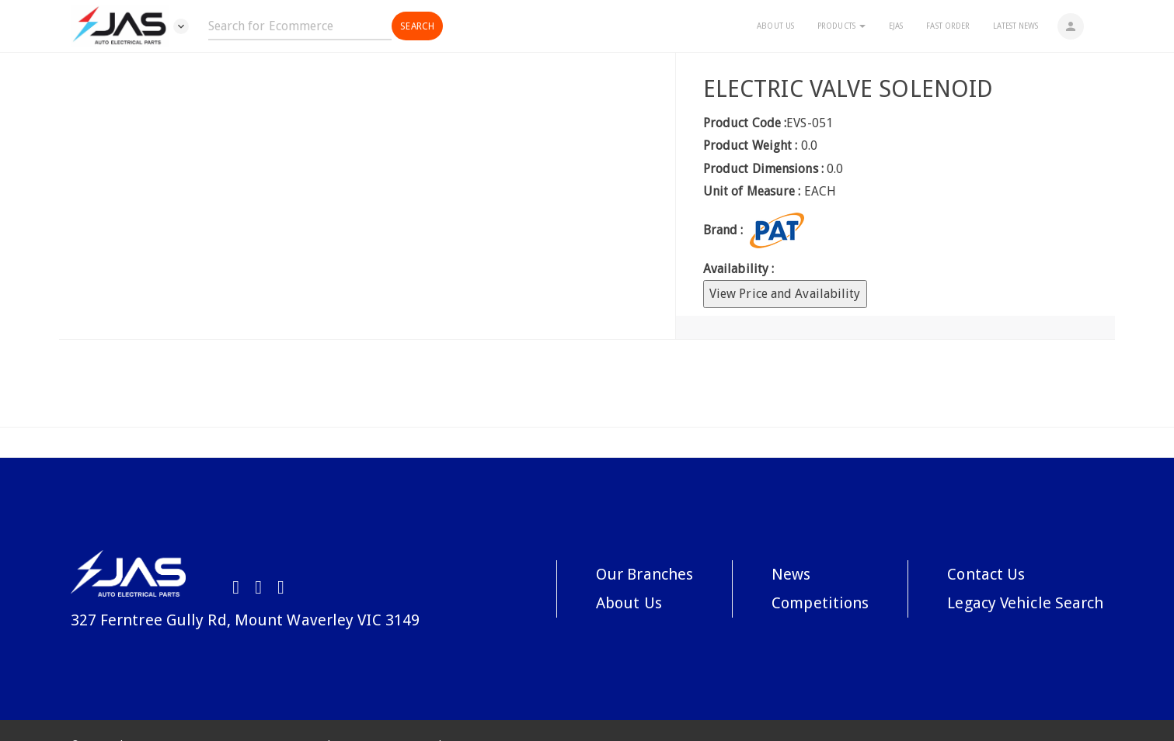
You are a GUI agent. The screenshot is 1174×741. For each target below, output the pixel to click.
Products (841, 26)
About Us (775, 26)
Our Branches (644, 574)
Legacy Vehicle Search (1025, 603)
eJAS (896, 26)
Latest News (1015, 26)
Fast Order (948, 26)
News (791, 574)
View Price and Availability (785, 293)
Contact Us (986, 574)
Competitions (820, 603)
